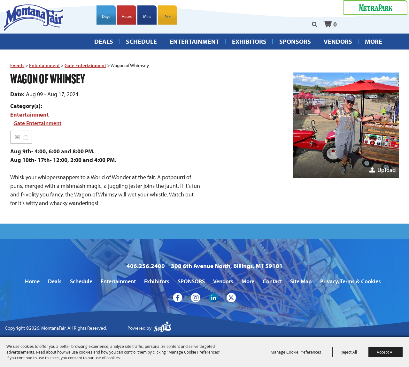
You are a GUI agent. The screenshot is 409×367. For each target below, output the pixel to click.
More (373, 46)
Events (17, 65)
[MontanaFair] (38, 22)
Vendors (338, 46)
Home (32, 281)
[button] (346, 125)
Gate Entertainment (85, 65)
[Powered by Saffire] (162, 328)
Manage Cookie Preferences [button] (296, 352)
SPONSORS (295, 46)
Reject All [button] (349, 352)
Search (314, 26)
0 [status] (335, 26)
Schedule (141, 46)
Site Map (301, 281)
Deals (103, 46)
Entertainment (194, 46)
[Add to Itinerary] (25, 137)
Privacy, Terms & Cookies (350, 281)
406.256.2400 (146, 266)
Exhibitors (249, 46)
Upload (386, 170)
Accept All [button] (385, 352)
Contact (272, 281)
